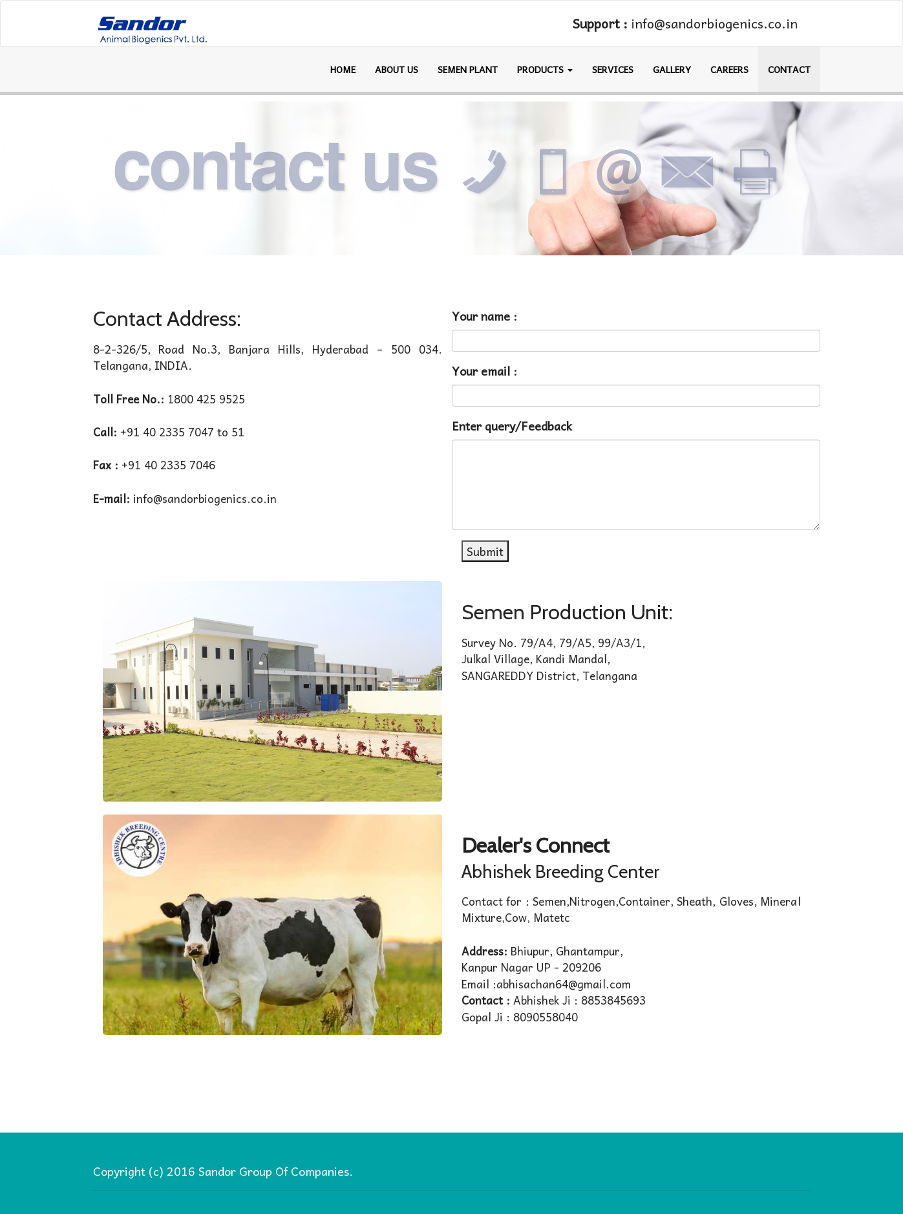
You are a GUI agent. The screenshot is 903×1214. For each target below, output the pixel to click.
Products (545, 69)
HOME (343, 69)
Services (612, 69)
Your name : (484, 316)
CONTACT (789, 69)
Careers (729, 69)
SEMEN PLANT (468, 69)
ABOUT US (396, 69)
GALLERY (672, 69)
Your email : (484, 370)
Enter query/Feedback (512, 425)
